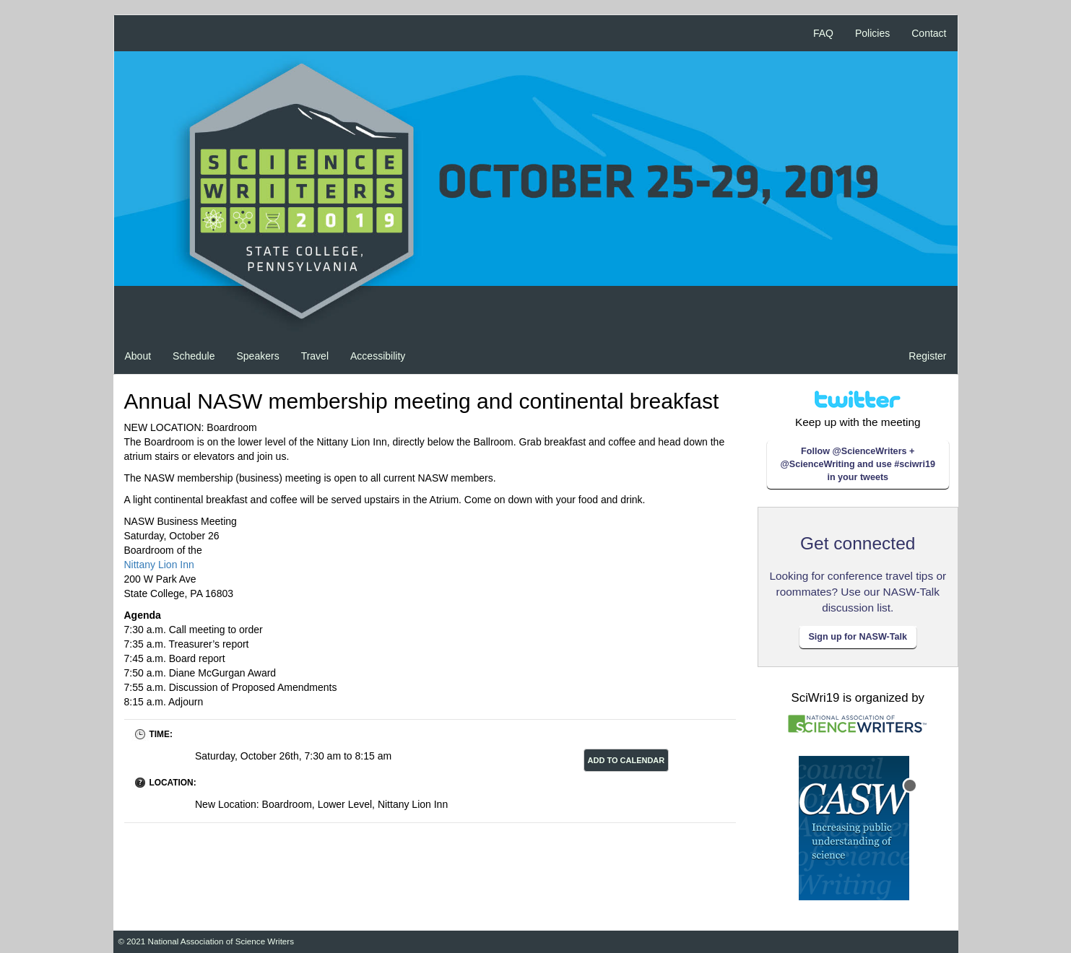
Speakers (257, 356)
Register (927, 356)
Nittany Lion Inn (159, 564)
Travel (315, 356)
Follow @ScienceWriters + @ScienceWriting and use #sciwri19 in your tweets (858, 464)
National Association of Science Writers (221, 941)
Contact (928, 33)
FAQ (823, 33)
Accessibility (377, 356)
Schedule (193, 356)
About (138, 356)
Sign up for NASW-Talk (857, 637)
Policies (872, 33)
